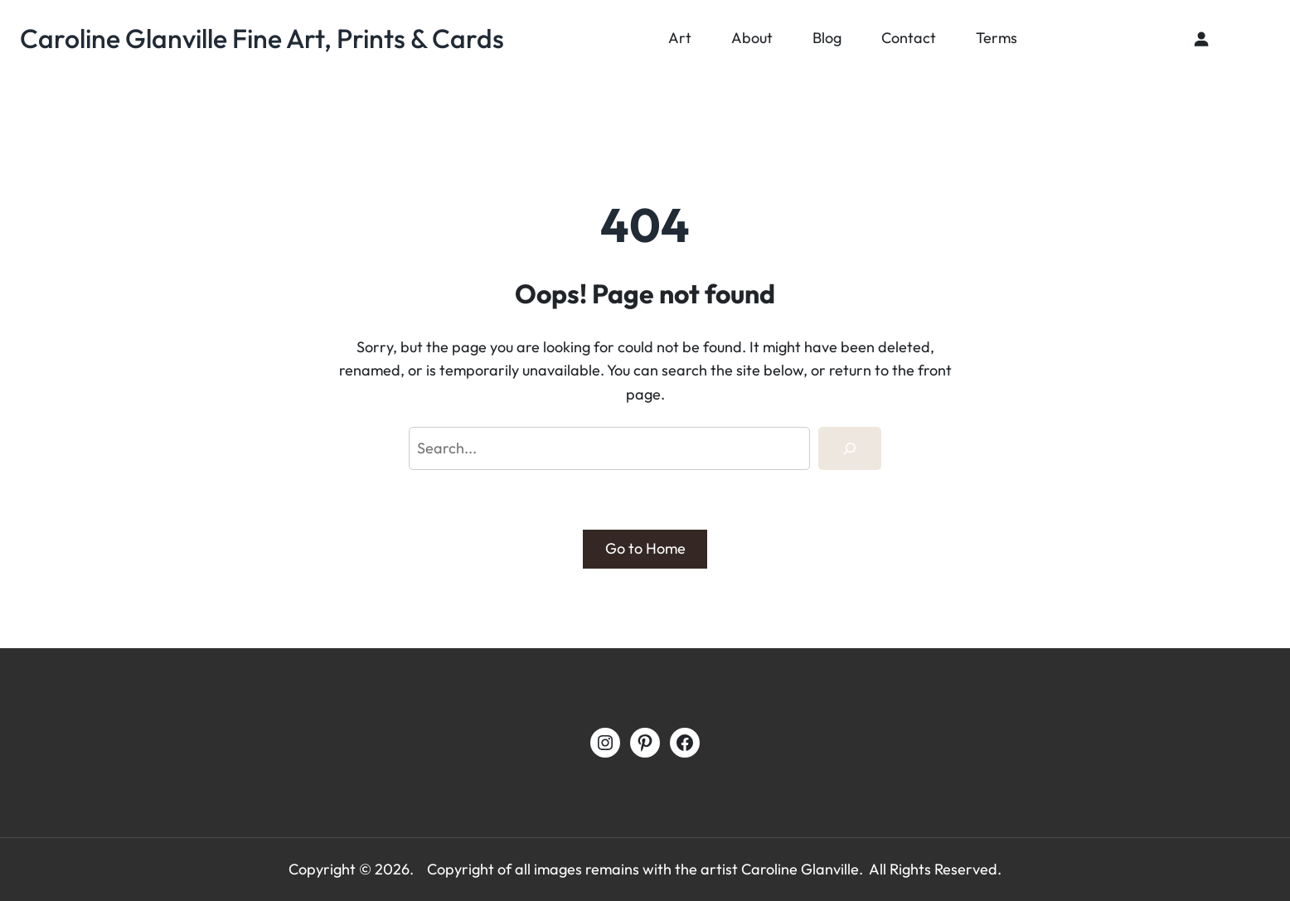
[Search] (849, 448)
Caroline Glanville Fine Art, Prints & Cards (262, 38)
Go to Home (645, 548)
